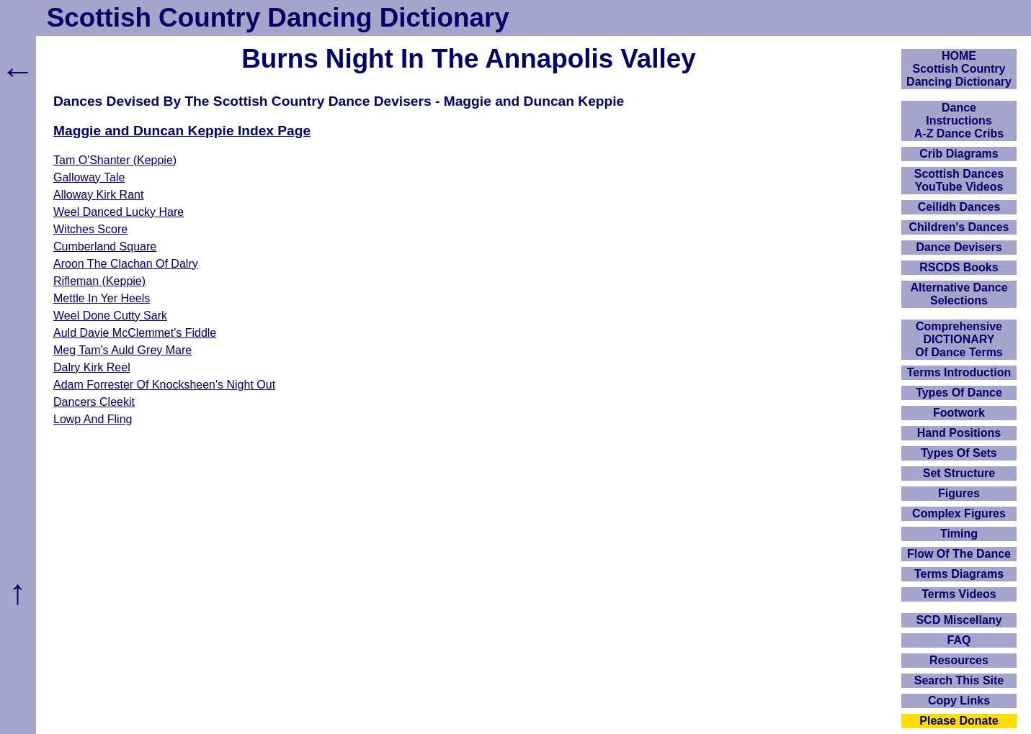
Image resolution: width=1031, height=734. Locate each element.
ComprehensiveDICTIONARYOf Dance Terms (959, 339)
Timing (959, 533)
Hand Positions (959, 433)
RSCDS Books (958, 267)
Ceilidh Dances (959, 207)
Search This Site (959, 680)
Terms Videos (958, 594)
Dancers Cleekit (94, 402)
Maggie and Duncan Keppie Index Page (182, 130)
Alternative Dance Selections (958, 294)
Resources (958, 660)
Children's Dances (959, 227)
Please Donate (958, 721)
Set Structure (959, 473)
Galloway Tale (89, 177)
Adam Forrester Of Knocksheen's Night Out (164, 385)
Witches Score (90, 229)
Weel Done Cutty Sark (110, 315)
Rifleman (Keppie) (99, 281)
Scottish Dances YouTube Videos (959, 180)
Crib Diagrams (958, 154)
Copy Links (959, 700)
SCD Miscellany (958, 620)
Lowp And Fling (92, 419)
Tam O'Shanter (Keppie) (115, 160)
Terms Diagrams (959, 574)
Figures (959, 493)
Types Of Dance (959, 392)
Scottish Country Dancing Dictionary (278, 17)
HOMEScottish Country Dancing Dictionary (959, 69)
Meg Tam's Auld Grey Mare (122, 350)
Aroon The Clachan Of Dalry (125, 264)
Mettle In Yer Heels (101, 298)
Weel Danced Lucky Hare (118, 212)
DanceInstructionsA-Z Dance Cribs (959, 120)
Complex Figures (959, 513)
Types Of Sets (959, 453)
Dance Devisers (958, 247)
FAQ (959, 640)
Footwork (959, 413)
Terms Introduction (959, 372)
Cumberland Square (104, 246)
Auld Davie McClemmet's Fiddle (134, 333)
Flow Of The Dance (959, 554)
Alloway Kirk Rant (98, 195)
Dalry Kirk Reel (91, 367)
